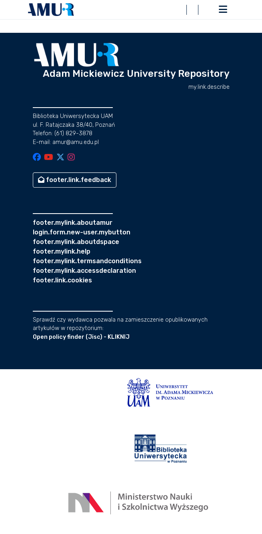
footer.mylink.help (61, 251)
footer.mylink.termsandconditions (87, 261)
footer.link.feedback (74, 180)
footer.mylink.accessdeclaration (84, 270)
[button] (51, 9)
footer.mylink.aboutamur (72, 222)
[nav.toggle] (223, 9)
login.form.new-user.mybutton (81, 232)
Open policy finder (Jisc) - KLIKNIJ (81, 337)
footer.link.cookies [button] (62, 280)
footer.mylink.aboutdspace (76, 242)
